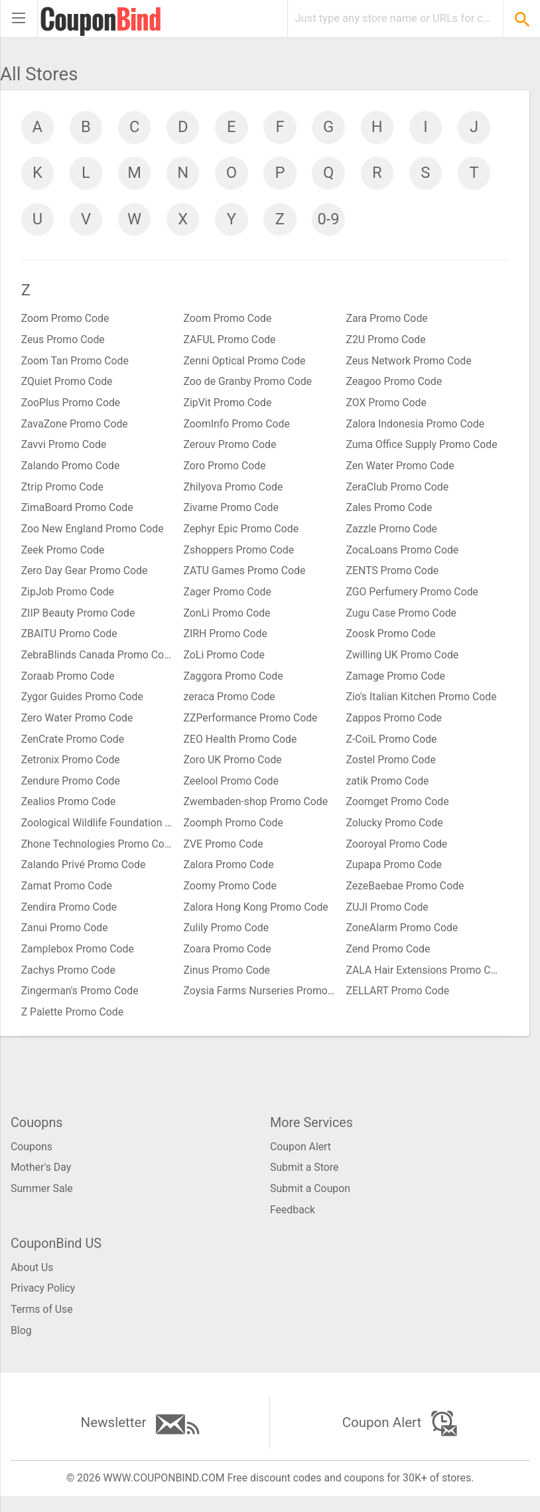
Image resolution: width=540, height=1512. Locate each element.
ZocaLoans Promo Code (403, 555)
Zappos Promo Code (394, 725)
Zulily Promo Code (227, 937)
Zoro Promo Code (225, 470)
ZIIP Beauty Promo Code (79, 619)
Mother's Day (41, 1179)
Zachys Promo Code (69, 980)
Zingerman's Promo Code (80, 1001)
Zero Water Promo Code (78, 725)
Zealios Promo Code (69, 810)
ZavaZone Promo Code (75, 427)
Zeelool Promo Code (232, 789)
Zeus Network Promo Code (409, 364)
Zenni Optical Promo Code (245, 364)
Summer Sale (42, 1201)
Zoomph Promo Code (234, 831)
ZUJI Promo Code (387, 916)
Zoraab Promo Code (68, 682)
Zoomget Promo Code (398, 810)
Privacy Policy (43, 1302)
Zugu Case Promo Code (402, 619)
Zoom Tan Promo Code (75, 364)
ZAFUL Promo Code (230, 343)
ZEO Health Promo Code (241, 746)
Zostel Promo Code (391, 767)
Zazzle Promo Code (392, 534)
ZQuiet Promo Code (67, 385)
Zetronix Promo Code (71, 767)
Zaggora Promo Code (234, 682)
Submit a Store (305, 1179)
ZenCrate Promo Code (73, 746)
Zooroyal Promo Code (397, 852)
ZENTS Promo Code (392, 576)
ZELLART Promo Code (398, 1001)
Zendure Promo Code (71, 789)
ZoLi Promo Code (225, 661)
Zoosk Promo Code (391, 640)
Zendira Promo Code (69, 916)
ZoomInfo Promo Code (237, 427)
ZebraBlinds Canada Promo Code (97, 661)
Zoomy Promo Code (231, 895)
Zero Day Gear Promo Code (85, 576)
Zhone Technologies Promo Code (97, 852)
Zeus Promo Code (63, 343)
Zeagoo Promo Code (394, 385)
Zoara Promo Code (228, 958)
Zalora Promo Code (229, 874)
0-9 (430, 220)
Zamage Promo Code (396, 682)
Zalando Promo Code (71, 470)
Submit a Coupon (310, 1201)
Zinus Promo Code (227, 980)
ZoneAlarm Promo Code (402, 937)
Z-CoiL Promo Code (392, 746)
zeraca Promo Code (230, 704)
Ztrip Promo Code (63, 491)
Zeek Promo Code (63, 555)
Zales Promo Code (389, 512)
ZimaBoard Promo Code (78, 512)
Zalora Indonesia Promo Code (416, 427)
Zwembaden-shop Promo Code (257, 810)
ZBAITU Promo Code (70, 640)
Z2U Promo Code (386, 343)
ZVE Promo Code (224, 852)
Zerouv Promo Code (231, 449)
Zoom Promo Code (65, 321)
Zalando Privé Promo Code (84, 874)
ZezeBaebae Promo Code (405, 895)
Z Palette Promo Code (73, 1022)
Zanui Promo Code (65, 937)
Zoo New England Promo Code (93, 534)
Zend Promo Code (388, 958)
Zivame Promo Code (232, 512)
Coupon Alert (301, 1158)
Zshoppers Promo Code (240, 555)
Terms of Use (42, 1323)
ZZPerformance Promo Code (251, 725)
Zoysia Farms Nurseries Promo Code (260, 1001)
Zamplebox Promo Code (78, 958)
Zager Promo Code (228, 597)
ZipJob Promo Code (68, 597)
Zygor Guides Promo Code (83, 704)
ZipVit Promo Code (228, 406)
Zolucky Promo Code (395, 831)
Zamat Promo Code (67, 895)
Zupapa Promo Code (394, 874)
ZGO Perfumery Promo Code (413, 597)
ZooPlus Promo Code (71, 406)
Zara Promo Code (387, 321)
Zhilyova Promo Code (234, 491)
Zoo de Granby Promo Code (249, 385)
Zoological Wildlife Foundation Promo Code (97, 831)
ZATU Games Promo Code (245, 576)
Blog (21, 1344)
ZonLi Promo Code (228, 619)
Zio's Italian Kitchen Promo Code (422, 704)
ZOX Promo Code (386, 406)
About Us (32, 1280)
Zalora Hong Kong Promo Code (257, 916)
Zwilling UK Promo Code (403, 661)
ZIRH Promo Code (226, 640)
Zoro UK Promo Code (233, 767)
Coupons (32, 1158)
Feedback (293, 1222)
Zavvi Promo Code (64, 449)
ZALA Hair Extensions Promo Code (422, 980)
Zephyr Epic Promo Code (242, 534)
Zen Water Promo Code (400, 470)
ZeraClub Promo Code (397, 491)
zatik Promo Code (388, 789)
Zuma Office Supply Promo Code (422, 449)
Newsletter (140, 1439)
